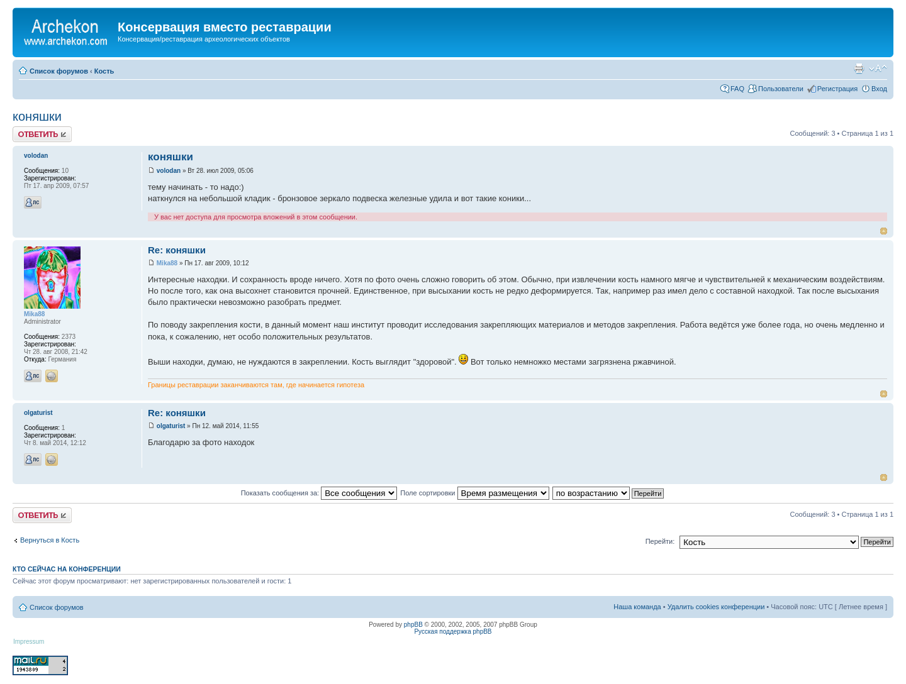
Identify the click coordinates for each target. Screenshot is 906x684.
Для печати (859, 68)
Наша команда (637, 606)
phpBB (413, 624)
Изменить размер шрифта (878, 68)
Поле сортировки (474, 493)
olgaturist (171, 425)
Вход (879, 88)
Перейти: (660, 541)
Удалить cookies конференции (716, 606)
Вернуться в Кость (49, 540)
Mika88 (167, 263)
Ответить (42, 134)
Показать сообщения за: (319, 493)
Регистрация (837, 88)
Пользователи (780, 88)
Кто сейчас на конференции (67, 569)
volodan (169, 170)
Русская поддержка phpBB (452, 631)
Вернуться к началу (883, 231)
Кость (104, 71)
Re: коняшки (177, 250)
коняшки (37, 116)
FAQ (737, 88)
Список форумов (59, 71)
